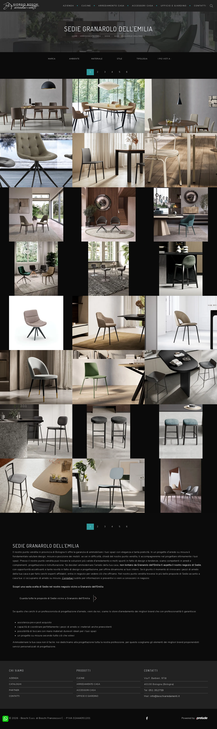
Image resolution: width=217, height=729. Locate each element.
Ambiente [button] (74, 59)
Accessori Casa (142, 6)
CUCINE (80, 678)
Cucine (86, 6)
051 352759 (156, 690)
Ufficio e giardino (174, 6)
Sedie (107, 36)
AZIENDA (14, 678)
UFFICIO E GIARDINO (87, 696)
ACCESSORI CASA (86, 690)
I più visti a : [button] (164, 59)
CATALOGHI (15, 684)
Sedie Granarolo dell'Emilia (129, 36)
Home (75, 36)
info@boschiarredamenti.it (165, 696)
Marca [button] (51, 59)
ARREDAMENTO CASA (88, 684)
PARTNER (14, 690)
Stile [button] (119, 59)
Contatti (200, 6)
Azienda (68, 6)
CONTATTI (14, 696)
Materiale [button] (96, 59)
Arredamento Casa (111, 6)
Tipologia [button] (142, 59)
